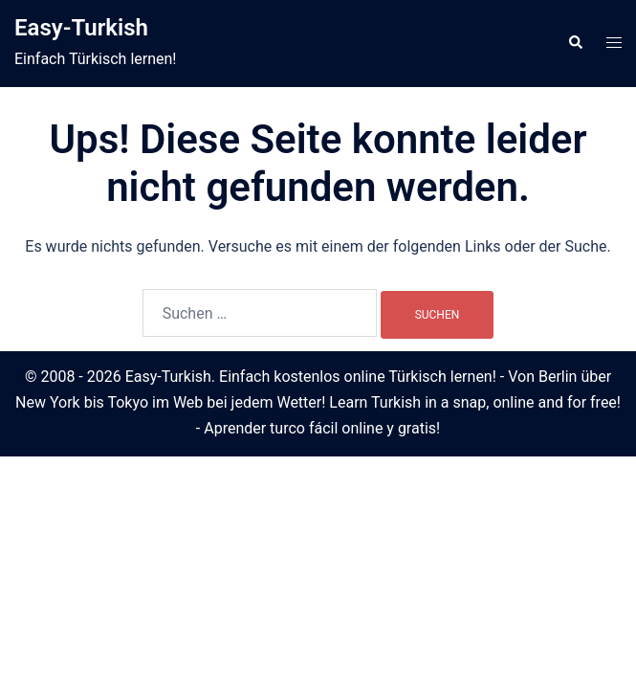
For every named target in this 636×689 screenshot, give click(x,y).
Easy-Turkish (81, 27)
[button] (574, 43)
